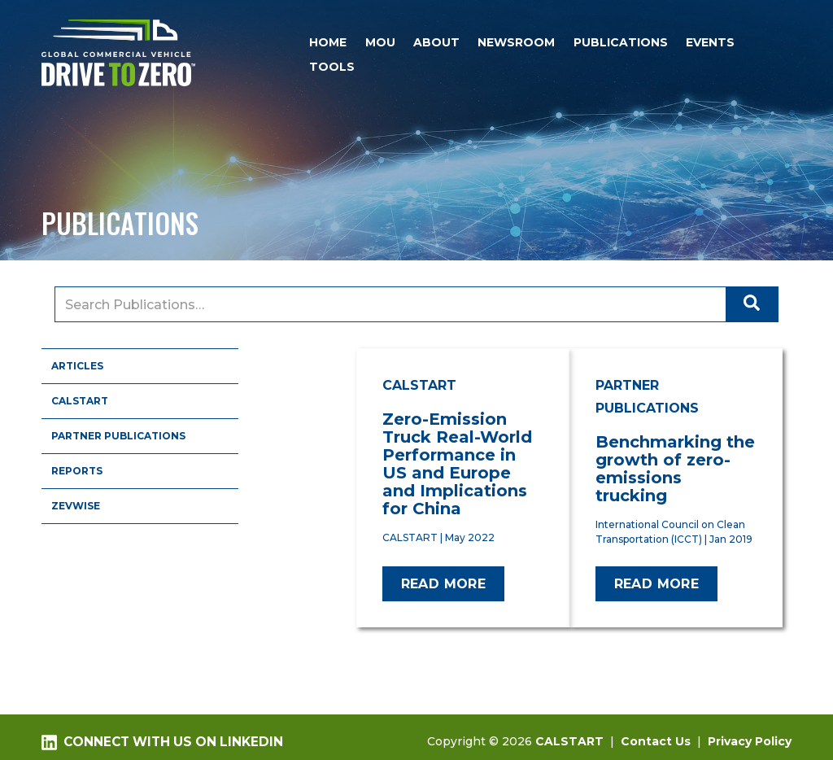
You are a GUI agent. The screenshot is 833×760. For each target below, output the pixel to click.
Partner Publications (118, 436)
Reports (76, 471)
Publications (621, 42)
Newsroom (516, 42)
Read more (443, 584)
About (436, 42)
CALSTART (79, 401)
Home (328, 42)
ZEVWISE (75, 506)
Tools (332, 66)
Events (710, 42)
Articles (77, 366)
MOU (380, 42)
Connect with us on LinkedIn (161, 742)
